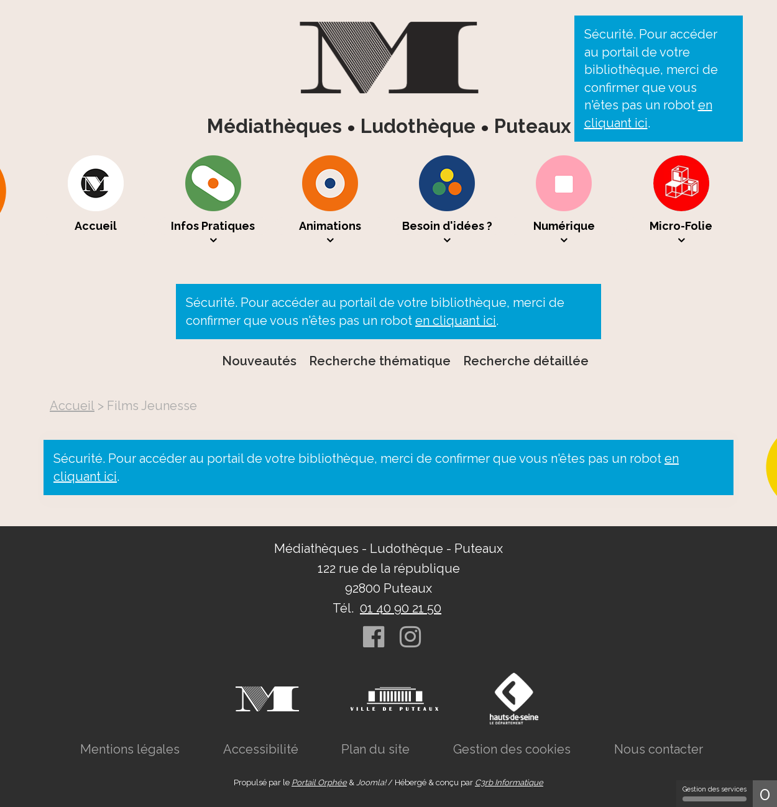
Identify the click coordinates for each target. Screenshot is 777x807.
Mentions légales (130, 749)
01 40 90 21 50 (400, 608)
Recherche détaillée (526, 361)
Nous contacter (658, 749)
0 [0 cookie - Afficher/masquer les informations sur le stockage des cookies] (765, 794)
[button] (213, 200)
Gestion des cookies (512, 749)
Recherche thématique (380, 361)
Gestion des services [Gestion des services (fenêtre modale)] (715, 793)
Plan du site (375, 749)
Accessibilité (260, 749)
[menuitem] (96, 200)
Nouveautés (259, 361)
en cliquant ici (455, 320)
